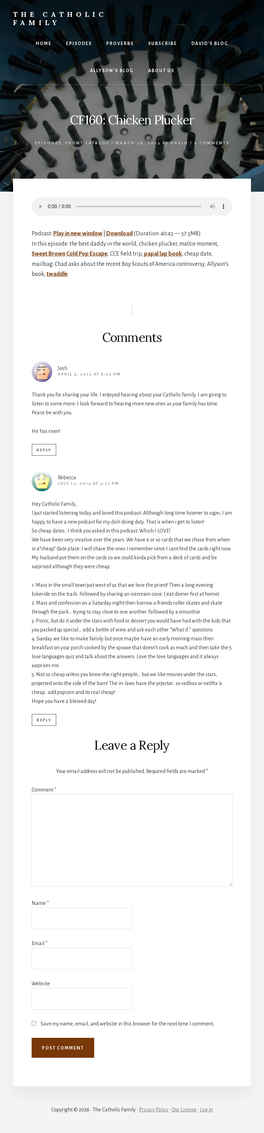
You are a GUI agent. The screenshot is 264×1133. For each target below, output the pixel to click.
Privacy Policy (153, 1109)
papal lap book (162, 254)
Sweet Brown (48, 254)
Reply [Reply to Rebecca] (44, 720)
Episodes (48, 143)
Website (41, 983)
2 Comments (212, 143)
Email (39, 943)
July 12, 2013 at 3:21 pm (88, 483)
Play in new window (77, 234)
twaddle (57, 274)
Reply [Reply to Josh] (44, 450)
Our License (184, 1109)
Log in (206, 1109)
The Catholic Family (60, 18)
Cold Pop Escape (87, 254)
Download (119, 234)
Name (40, 903)
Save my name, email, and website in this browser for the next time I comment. (127, 1024)
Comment (44, 790)
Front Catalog (87, 143)
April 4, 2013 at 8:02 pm (89, 374)
